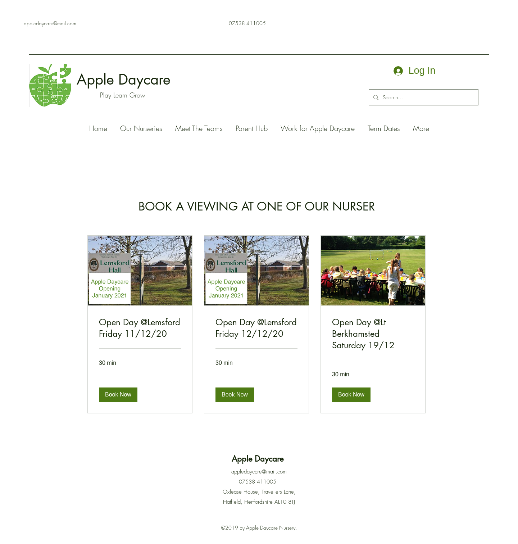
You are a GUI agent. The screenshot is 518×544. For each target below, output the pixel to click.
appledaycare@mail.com (50, 23)
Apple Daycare (126, 79)
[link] (140, 328)
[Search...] (423, 97)
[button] (118, 394)
